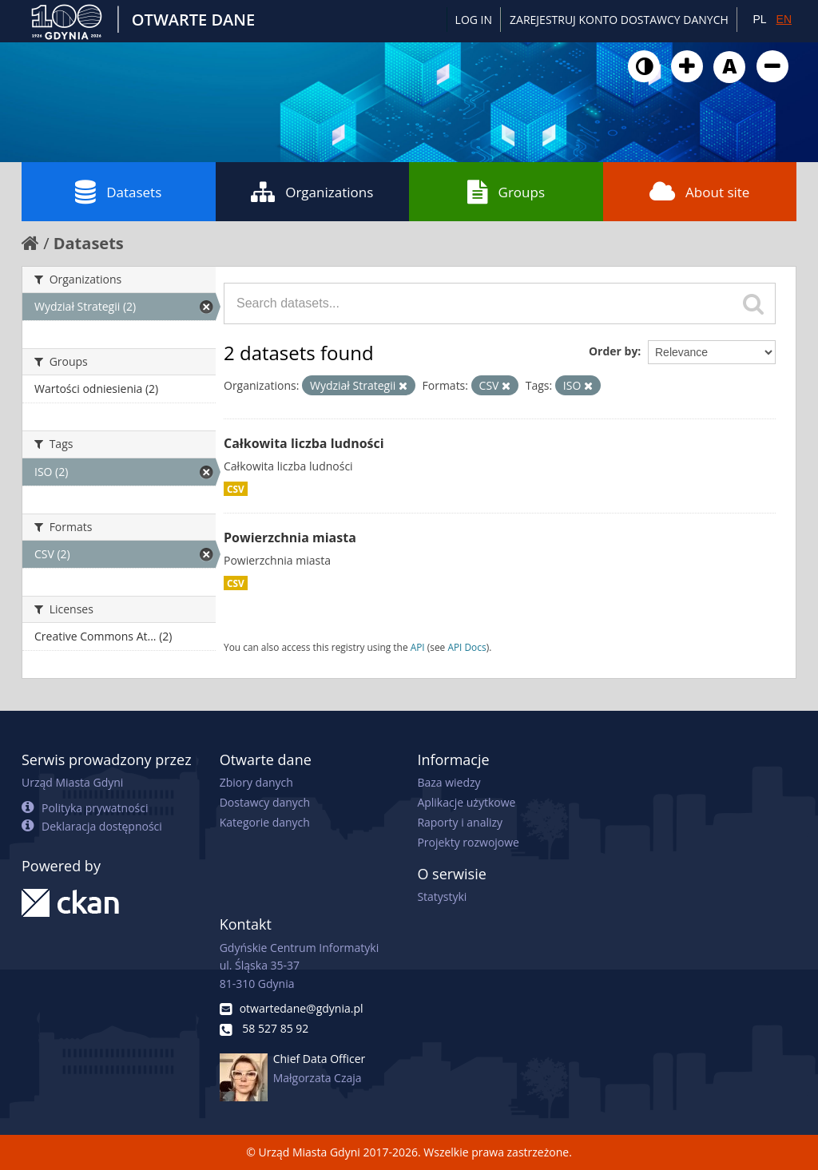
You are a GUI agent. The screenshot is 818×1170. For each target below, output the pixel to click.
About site (699, 192)
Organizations (312, 192)
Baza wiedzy (448, 782)
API (418, 647)
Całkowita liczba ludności (304, 443)
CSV (235, 488)
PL (759, 19)
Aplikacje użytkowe (466, 802)
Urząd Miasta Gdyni (72, 782)
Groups (506, 192)
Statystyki (442, 896)
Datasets (118, 192)
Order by (613, 351)
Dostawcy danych (265, 802)
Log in (473, 19)
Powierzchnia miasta (290, 537)
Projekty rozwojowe (468, 842)
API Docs (466, 647)
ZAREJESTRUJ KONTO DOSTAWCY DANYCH (619, 19)
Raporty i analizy (459, 822)
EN (784, 19)
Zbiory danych (256, 782)
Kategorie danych (265, 822)
